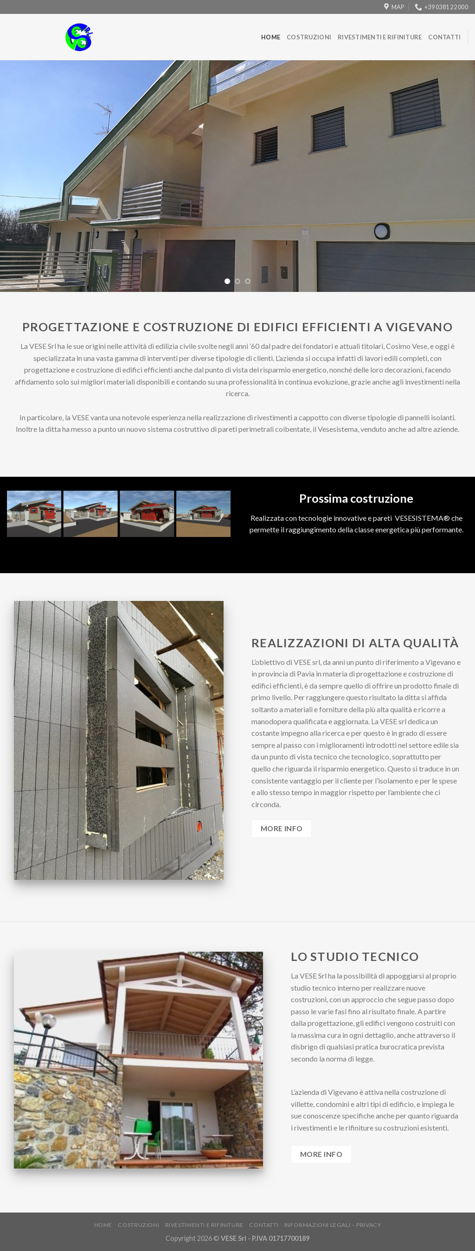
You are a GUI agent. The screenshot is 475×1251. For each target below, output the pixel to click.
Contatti (444, 37)
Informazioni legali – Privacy (332, 1224)
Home (270, 37)
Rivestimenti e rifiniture (380, 37)
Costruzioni (309, 37)
